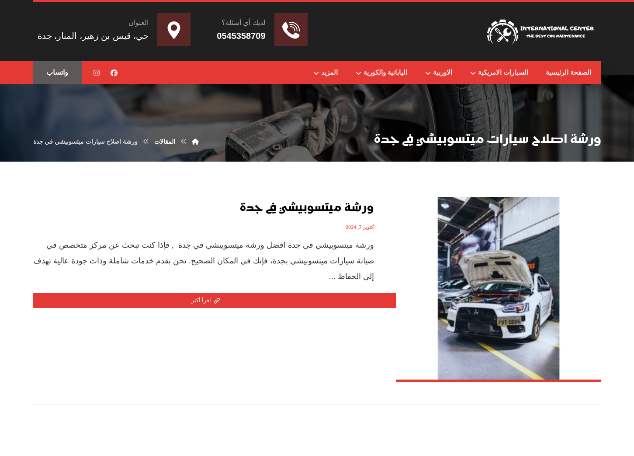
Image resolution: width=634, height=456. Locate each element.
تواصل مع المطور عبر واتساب (340, 438)
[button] (114, 73)
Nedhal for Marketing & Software (415, 438)
